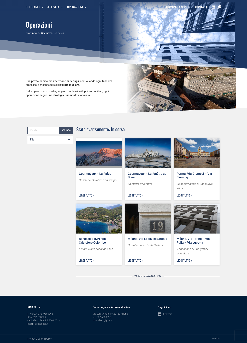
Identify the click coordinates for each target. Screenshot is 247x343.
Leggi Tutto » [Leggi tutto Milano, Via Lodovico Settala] (135, 260)
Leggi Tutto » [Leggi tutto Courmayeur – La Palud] (86, 195)
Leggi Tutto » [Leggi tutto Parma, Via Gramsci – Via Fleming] (184, 195)
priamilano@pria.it (102, 320)
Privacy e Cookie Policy (39, 338)
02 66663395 (104, 317)
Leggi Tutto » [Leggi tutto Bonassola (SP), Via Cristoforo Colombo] (86, 260)
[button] (50, 140)
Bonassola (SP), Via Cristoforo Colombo (92, 240)
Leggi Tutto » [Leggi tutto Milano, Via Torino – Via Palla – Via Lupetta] (184, 260)
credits (216, 338)
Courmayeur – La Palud (95, 173)
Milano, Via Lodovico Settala (147, 239)
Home (35, 33)
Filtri (32, 139)
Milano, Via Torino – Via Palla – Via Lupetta (193, 240)
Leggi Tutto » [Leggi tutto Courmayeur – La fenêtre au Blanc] (135, 195)
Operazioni (46, 33)
